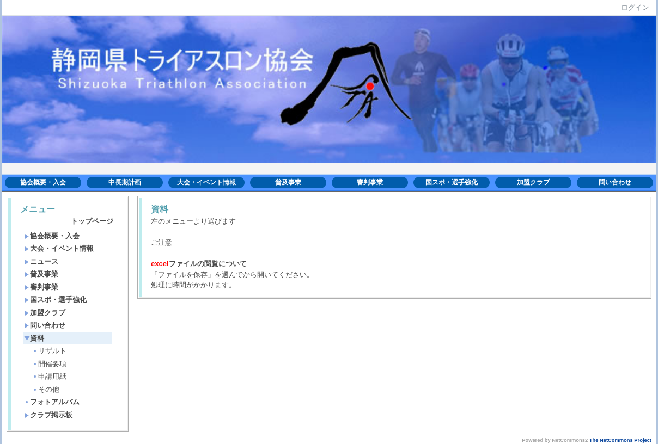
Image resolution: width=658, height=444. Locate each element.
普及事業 (288, 182)
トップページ (92, 221)
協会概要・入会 (43, 182)
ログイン (635, 7)
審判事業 (370, 182)
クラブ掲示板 (48, 415)
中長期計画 (124, 182)
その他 (45, 389)
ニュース (41, 261)
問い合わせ (615, 182)
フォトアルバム (52, 402)
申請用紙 (49, 376)
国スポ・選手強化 (451, 182)
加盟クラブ (533, 182)
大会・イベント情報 (206, 182)
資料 (34, 338)
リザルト (49, 351)
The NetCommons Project (620, 440)
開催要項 (49, 364)
